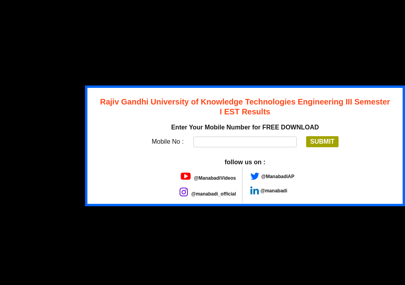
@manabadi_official (208, 194)
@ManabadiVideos (208, 178)
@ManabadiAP (278, 176)
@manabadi (274, 191)
